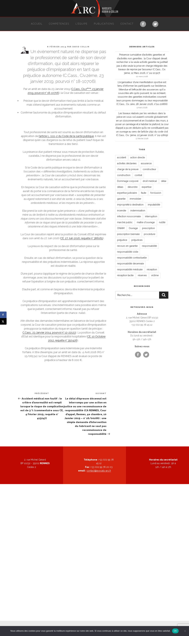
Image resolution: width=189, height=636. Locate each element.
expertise (146, 187)
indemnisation (137, 210)
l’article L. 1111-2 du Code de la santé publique (66, 136)
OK (175, 631)
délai (163, 181)
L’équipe (82, 23)
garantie (121, 198)
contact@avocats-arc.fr (99, 470)
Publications (104, 23)
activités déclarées (127, 163)
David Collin (80, 47)
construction (123, 175)
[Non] (185, 631)
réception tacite (125, 275)
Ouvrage (133, 228)
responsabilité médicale (130, 269)
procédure (149, 234)
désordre (132, 187)
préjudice (122, 240)
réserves (142, 275)
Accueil (37, 23)
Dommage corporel (127, 181)
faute (143, 193)
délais (120, 187)
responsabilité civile (127, 251)
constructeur (149, 169)
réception (152, 269)
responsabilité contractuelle (132, 257)
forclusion (155, 193)
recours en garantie (127, 246)
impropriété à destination (130, 204)
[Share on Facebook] (3, 315)
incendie (121, 210)
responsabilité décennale (130, 263)
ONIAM (120, 228)
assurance (146, 163)
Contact (127, 23)
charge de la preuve (127, 169)
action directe (137, 157)
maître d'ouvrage (146, 222)
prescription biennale (128, 234)
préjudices (137, 240)
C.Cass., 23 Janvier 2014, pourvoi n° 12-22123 (49, 332)
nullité (162, 222)
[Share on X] (3, 321)
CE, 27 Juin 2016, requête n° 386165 (81, 238)
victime (155, 275)
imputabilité (154, 204)
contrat (138, 175)
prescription (148, 228)
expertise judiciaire (127, 193)
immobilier (135, 198)
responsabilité (149, 246)
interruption (151, 216)
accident (121, 157)
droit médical (150, 181)
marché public (125, 222)
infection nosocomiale (129, 216)
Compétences (59, 23)
